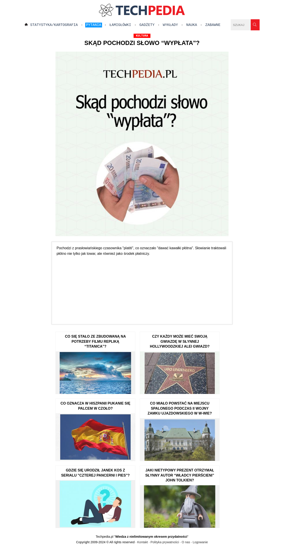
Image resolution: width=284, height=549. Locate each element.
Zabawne (212, 25)
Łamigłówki (120, 25)
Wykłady (170, 25)
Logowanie (200, 542)
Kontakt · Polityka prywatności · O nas (163, 542)
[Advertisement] (142, 287)
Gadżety (146, 25)
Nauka (191, 25)
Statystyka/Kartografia (54, 25)
